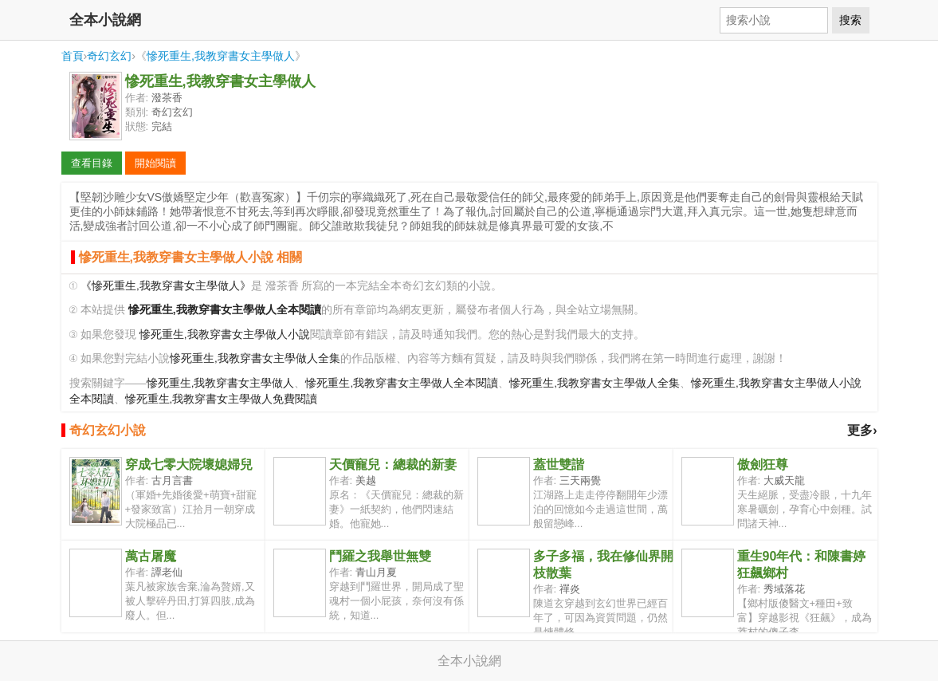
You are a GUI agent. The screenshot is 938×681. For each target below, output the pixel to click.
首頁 (72, 55)
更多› (862, 430)
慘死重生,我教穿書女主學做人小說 (224, 334)
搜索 (850, 20)
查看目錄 (91, 163)
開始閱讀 (155, 163)
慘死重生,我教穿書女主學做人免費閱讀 (221, 399)
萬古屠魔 (150, 556)
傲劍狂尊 (762, 464)
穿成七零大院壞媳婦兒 (189, 464)
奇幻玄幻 (109, 55)
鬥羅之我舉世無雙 (380, 556)
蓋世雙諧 (558, 464)
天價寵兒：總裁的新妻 (393, 464)
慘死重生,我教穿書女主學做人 (221, 55)
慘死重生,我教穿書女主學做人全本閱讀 (401, 383)
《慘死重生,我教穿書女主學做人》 (165, 286)
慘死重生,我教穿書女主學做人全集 (255, 358)
